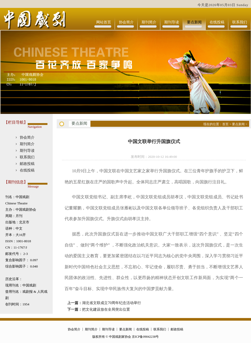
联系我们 (239, 22)
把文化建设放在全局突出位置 (106, 309)
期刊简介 (149, 22)
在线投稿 (217, 22)
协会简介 (126, 22)
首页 (225, 124)
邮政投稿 (27, 164)
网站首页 (103, 22)
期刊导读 (171, 22)
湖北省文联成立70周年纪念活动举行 (111, 303)
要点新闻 (194, 22)
